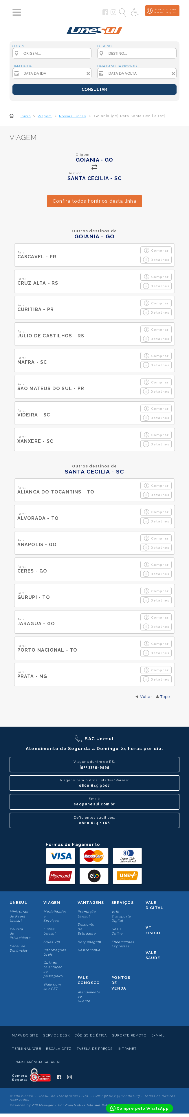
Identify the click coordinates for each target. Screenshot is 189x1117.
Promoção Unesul (87, 914)
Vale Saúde (153, 955)
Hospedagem (89, 942)
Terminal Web (26, 1049)
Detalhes (156, 260)
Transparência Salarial (36, 1062)
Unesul (18, 902)
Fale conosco (89, 980)
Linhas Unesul (49, 931)
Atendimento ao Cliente (89, 996)
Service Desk (56, 1035)
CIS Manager (43, 1105)
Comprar (156, 250)
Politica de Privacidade (20, 933)
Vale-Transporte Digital (121, 916)
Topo (165, 696)
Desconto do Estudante (87, 929)
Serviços (122, 902)
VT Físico (153, 930)
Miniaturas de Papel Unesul (19, 916)
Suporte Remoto (129, 1035)
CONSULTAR (94, 89)
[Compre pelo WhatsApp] (139, 1108)
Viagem (51, 902)
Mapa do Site (25, 1035)
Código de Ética (91, 1035)
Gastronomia (89, 950)
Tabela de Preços (95, 1049)
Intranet (127, 1049)
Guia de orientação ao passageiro (53, 969)
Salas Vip (51, 942)
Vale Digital (154, 905)
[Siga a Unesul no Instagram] (113, 14)
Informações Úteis (54, 952)
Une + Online (116, 931)
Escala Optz (58, 1049)
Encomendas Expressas (122, 944)
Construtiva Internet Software (91, 1105)
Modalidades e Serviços (54, 916)
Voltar (146, 696)
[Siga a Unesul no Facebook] (105, 14)
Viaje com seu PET (52, 987)
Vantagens (91, 902)
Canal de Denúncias (19, 948)
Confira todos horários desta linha (94, 201)
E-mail (158, 1035)
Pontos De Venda (120, 982)
